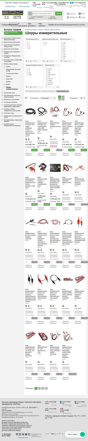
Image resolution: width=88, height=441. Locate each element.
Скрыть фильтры (62, 91)
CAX (48, 71)
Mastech (49, 84)
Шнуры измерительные (12, 88)
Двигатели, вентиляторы (11, 49)
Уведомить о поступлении (54, 142)
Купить (34, 150)
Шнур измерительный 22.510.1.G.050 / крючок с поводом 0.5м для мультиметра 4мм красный (55, 237)
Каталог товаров (12, 29)
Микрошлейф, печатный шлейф (13, 70)
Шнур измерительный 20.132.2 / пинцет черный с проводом (30, 235)
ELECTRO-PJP (51, 74)
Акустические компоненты (12, 42)
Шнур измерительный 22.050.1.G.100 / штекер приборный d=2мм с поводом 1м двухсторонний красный (42, 238)
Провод (8, 76)
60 (28, 71)
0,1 (63, 45)
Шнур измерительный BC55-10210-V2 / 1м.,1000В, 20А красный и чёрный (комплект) (30, 350)
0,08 (63, 43)
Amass (49, 69)
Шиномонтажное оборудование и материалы (12, 124)
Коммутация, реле (9, 93)
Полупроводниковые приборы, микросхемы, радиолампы (13, 105)
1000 (29, 74)
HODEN (49, 80)
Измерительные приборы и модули (12, 52)
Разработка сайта (37, 435)
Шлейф (8, 81)
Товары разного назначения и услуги (13, 116)
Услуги (57, 24)
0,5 (63, 52)
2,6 (45, 43)
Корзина (73, 14)
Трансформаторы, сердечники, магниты (13, 120)
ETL (48, 76)
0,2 (63, 48)
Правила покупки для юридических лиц (15, 424)
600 (29, 73)
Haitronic (49, 78)
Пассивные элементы (10, 102)
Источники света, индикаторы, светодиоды (13, 60)
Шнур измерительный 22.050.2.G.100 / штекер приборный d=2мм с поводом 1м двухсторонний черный (30, 128)
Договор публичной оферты (11, 430)
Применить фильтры (33, 91)
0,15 (63, 46)
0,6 (63, 58)
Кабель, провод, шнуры (11, 64)
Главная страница (31, 29)
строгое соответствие (52, 17)
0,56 (63, 56)
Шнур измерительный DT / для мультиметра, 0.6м (42, 349)
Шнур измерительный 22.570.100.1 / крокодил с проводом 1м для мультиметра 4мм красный (80, 237)
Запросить (60, 150)
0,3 (63, 50)
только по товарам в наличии (36, 17)
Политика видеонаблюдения (11, 429)
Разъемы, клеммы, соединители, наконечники (12, 109)
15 (28, 48)
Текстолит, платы (9, 113)
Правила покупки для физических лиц (15, 422)
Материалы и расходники (11, 99)
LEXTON (49, 82)
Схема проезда (24, 6)
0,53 (63, 54)
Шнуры (8, 84)
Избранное (73, 17)
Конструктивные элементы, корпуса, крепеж (12, 96)
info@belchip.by (10, 6)
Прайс (51, 24)
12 (28, 69)
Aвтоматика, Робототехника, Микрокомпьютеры (12, 38)
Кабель (8, 66)
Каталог (40, 29)
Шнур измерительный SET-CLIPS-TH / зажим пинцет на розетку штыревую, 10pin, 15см (30, 182)
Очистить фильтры (48, 91)
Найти (58, 13)
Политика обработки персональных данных (17, 425)
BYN (82, 13)
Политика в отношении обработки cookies (16, 427)
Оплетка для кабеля (12, 73)
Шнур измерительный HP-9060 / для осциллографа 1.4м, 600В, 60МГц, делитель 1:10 (43, 126)
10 (28, 46)
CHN (48, 73)
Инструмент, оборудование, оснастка (12, 56)
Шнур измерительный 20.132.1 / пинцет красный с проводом (80, 181)
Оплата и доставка (8, 420)
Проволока (9, 79)
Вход (83, 17)
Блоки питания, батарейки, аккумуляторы (12, 45)
